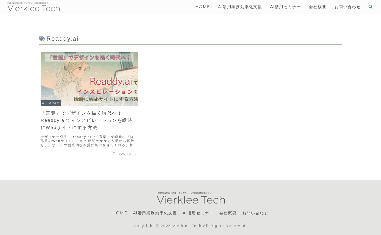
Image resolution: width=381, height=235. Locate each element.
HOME (120, 213)
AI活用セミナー (198, 213)
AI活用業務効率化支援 (155, 213)
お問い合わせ (255, 213)
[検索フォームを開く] (371, 7)
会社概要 (228, 213)
